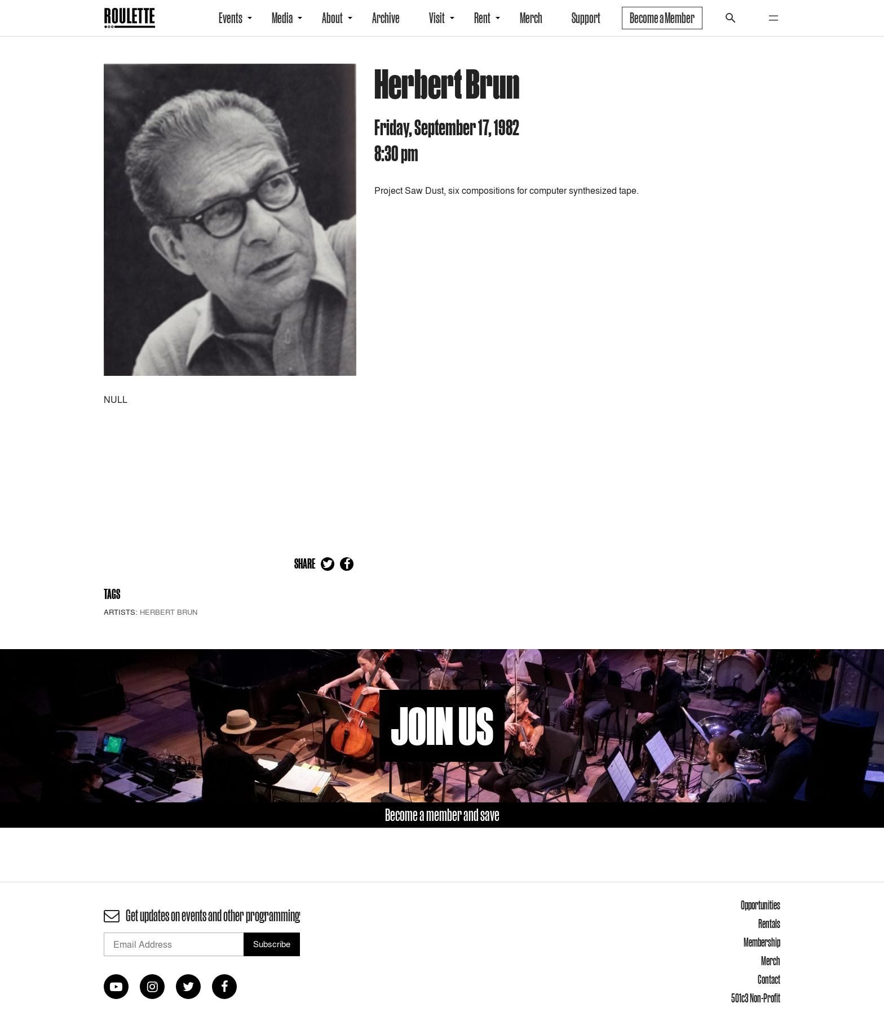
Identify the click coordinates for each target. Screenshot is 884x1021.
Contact (769, 979)
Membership (762, 942)
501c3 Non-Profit (755, 998)
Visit (437, 18)
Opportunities (760, 905)
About (332, 18)
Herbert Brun (168, 612)
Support (586, 18)
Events (230, 18)
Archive (386, 18)
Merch (531, 18)
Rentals (769, 923)
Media (282, 18)
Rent (482, 18)
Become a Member (662, 18)
